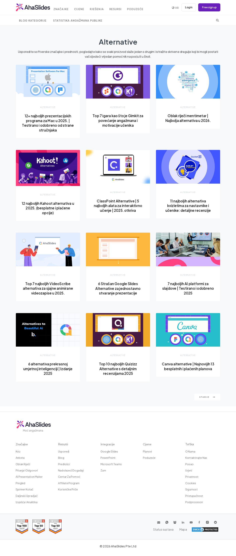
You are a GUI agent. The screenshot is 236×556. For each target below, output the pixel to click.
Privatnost (191, 476)
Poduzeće (142, 7)
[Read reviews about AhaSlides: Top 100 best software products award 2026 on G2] (22, 527)
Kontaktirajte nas (196, 457)
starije (207, 402)
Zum (103, 470)
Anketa (20, 457)
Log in (187, 7)
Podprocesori (194, 502)
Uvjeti (188, 470)
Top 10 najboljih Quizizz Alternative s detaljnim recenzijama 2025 (118, 374)
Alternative (48, 107)
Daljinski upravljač (27, 495)
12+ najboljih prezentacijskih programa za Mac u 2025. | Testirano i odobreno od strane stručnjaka (48, 123)
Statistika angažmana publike (77, 20)
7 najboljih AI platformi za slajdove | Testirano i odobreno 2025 (188, 289)
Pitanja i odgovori (27, 470)
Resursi (121, 7)
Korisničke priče (68, 489)
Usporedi (64, 451)
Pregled (20, 483)
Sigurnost (191, 489)
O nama (190, 451)
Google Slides (109, 451)
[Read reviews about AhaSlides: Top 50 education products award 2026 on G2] (38, 527)
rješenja (102, 7)
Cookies (190, 483)
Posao (189, 464)
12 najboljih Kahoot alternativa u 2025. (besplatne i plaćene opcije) (48, 208)
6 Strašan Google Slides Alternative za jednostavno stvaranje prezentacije (118, 289)
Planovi (147, 451)
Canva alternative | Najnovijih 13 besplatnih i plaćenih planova (188, 374)
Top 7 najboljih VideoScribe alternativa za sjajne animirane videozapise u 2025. (48, 291)
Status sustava (195, 529)
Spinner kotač (24, 489)
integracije (107, 444)
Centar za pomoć (69, 476)
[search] (217, 20)
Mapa (214, 529)
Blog (61, 457)
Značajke (63, 7)
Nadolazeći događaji (71, 470)
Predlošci (64, 464)
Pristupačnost (194, 495)
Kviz (18, 451)
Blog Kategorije (32, 20)
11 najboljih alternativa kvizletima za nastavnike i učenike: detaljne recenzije (188, 206)
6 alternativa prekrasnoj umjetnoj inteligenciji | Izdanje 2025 (48, 374)
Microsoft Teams (111, 464)
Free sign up (208, 7)
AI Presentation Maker (29, 476)
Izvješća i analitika (26, 502)
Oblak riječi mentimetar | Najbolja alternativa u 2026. (188, 118)
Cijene (83, 7)
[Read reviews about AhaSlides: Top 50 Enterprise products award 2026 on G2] (55, 527)
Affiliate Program (68, 483)
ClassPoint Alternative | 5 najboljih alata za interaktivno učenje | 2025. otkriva (118, 206)
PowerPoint (107, 457)
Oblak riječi (23, 464)
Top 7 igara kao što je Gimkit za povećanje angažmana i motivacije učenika (118, 120)
